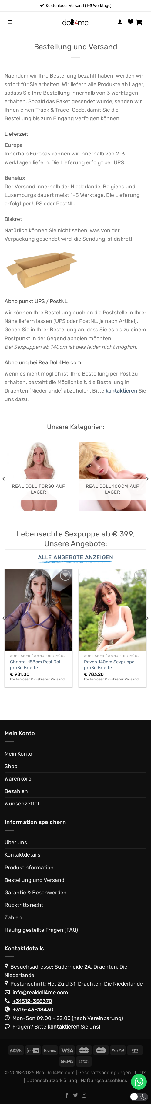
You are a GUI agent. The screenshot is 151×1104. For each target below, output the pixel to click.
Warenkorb (18, 779)
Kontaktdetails (22, 855)
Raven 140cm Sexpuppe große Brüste (109, 664)
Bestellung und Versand (34, 880)
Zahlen (13, 917)
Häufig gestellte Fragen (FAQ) (41, 930)
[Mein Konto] (120, 22)
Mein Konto (18, 754)
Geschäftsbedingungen (104, 1072)
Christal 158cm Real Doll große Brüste (36, 664)
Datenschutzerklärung (51, 1080)
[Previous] (4, 479)
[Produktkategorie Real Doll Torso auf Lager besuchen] (38, 476)
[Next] (147, 479)
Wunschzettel (22, 804)
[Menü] (10, 22)
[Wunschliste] (130, 22)
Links (140, 1072)
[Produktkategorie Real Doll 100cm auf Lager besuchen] (112, 476)
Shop (11, 766)
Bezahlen (16, 791)
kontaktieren (63, 1027)
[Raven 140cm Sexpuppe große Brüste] (112, 610)
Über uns (16, 842)
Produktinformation (29, 868)
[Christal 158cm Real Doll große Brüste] (38, 610)
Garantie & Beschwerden (36, 892)
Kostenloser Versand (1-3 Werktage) (78, 5)
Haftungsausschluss (104, 1080)
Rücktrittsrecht (24, 905)
